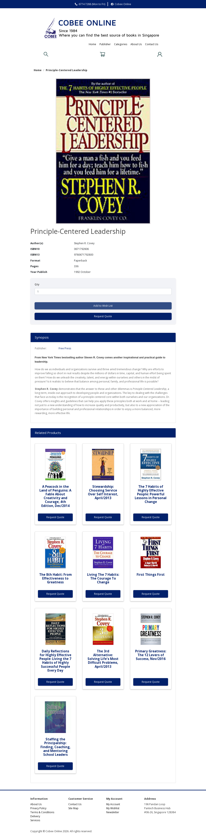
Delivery (35, 816)
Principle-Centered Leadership (66, 70)
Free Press (65, 348)
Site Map (73, 808)
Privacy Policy (38, 808)
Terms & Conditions (42, 812)
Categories (120, 44)
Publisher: (41, 348)
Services (35, 820)
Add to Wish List (103, 306)
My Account (113, 804)
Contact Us (151, 44)
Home (92, 44)
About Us (136, 44)
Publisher (105, 44)
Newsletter (112, 812)
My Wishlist (112, 808)
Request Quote (103, 316)
